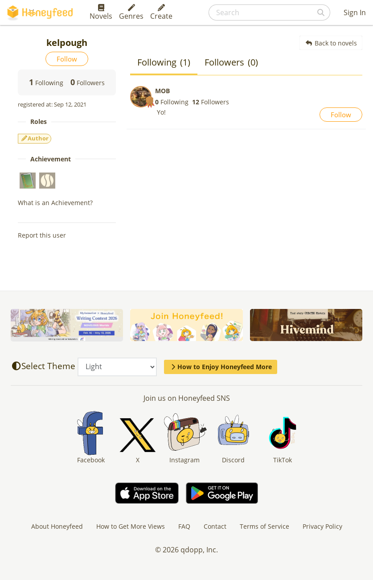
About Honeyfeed (57, 526)
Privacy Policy (322, 526)
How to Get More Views (130, 526)
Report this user (42, 235)
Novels (101, 12)
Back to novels (331, 43)
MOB (162, 90)
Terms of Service (264, 526)
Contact (215, 526)
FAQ (184, 526)
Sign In (355, 12)
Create (161, 12)
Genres (131, 12)
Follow (67, 58)
